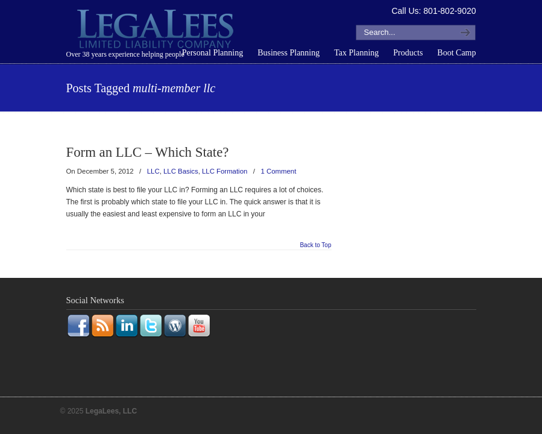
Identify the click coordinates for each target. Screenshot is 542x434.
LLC (153, 171)
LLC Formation (224, 171)
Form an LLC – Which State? (147, 152)
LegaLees (156, 31)
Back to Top (315, 245)
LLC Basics (180, 171)
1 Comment (279, 171)
